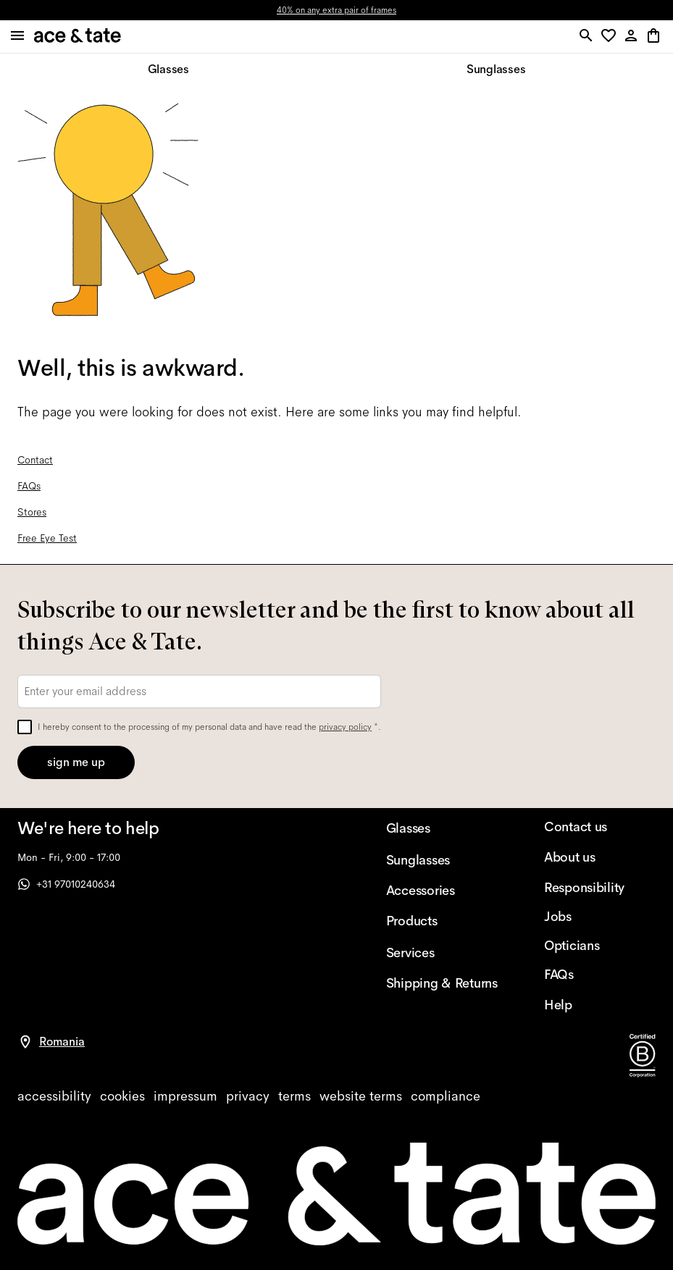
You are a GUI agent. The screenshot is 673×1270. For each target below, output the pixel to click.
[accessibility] (54, 1096)
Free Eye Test (47, 537)
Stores (31, 511)
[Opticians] (600, 945)
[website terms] (360, 1096)
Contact (35, 459)
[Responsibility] (600, 888)
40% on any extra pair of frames (336, 10)
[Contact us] (600, 827)
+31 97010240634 (66, 884)
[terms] (294, 1096)
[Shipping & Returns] (442, 983)
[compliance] (445, 1096)
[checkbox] (24, 727)
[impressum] (185, 1096)
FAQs (29, 485)
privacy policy (345, 727)
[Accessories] (442, 890)
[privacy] (247, 1096)
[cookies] (122, 1096)
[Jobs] (600, 917)
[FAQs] (600, 974)
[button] (611, 36)
